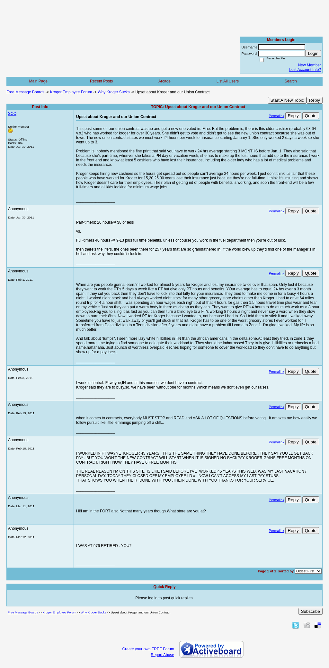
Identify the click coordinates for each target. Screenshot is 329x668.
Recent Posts (101, 81)
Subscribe (310, 611)
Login (313, 53)
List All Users (228, 81)
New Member (309, 65)
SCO (12, 113)
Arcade (164, 81)
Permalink (276, 116)
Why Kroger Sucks (113, 92)
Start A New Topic (287, 100)
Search (291, 81)
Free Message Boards (25, 92)
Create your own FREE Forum (148, 649)
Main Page (38, 81)
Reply (314, 100)
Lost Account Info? (305, 69)
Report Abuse (162, 655)
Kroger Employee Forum (71, 92)
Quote (310, 115)
